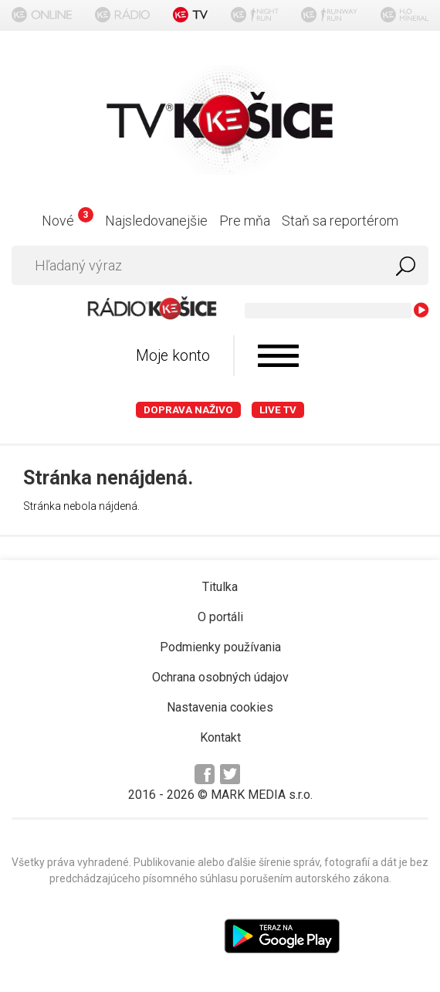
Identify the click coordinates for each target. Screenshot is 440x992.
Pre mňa (244, 220)
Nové (67, 220)
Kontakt (220, 737)
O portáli (220, 617)
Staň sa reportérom (340, 220)
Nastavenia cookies (220, 707)
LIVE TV (277, 410)
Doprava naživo (188, 410)
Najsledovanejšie (156, 220)
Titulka (220, 586)
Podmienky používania (220, 647)
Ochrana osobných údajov (220, 677)
